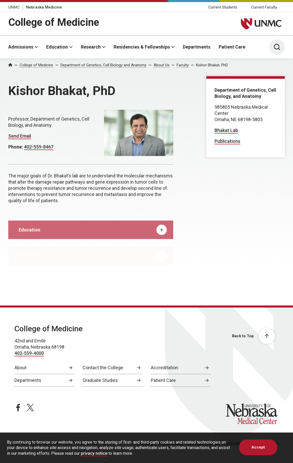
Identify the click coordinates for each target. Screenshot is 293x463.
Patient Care (232, 47)
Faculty (183, 65)
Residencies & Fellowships (142, 47)
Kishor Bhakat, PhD (212, 65)
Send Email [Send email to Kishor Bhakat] (19, 136)
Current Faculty (264, 7)
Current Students (222, 7)
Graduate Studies (100, 380)
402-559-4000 (29, 353)
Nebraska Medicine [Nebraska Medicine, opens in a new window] (44, 7)
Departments (196, 47)
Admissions (20, 47)
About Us (161, 65)
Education (57, 47)
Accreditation (164, 367)
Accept (258, 447)
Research (91, 47)
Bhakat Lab (226, 130)
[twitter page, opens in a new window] (30, 407)
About (20, 367)
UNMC (14, 7)
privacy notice (94, 453)
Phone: (16, 147)
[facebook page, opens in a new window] (18, 407)
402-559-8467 (38, 147)
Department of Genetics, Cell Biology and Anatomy (103, 65)
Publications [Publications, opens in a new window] (227, 141)
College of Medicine (53, 22)
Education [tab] (93, 235)
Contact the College (103, 367)
